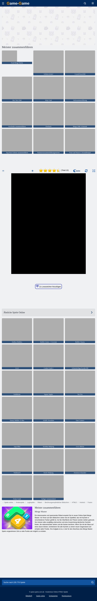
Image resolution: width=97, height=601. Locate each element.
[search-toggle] (85, 3)
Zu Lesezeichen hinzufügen (48, 286)
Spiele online (8, 502)
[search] (92, 582)
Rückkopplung (66, 596)
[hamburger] (3, 3)
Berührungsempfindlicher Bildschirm (56, 502)
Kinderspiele (19, 502)
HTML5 (74, 502)
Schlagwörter (53, 596)
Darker (76, 170)
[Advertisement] (25, 25)
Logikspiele (31, 502)
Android (82, 502)
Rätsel (39, 502)
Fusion (89, 502)
